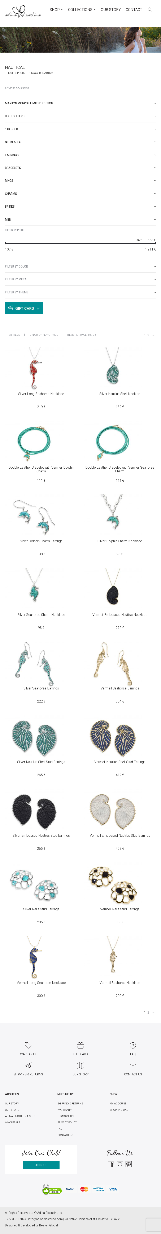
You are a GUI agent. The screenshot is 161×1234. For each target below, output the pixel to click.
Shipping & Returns (70, 1103)
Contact (134, 10)
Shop (56, 10)
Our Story (111, 10)
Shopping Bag (119, 1110)
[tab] (80, 103)
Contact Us (65, 1135)
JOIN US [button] (41, 1165)
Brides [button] (80, 206)
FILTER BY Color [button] (80, 266)
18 (89, 335)
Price (54, 335)
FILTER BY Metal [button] (80, 279)
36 (94, 335)
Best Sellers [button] (80, 116)
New (46, 335)
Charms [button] (80, 194)
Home (10, 73)
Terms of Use (66, 1116)
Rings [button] (80, 181)
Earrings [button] (80, 155)
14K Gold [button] (80, 129)
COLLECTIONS (82, 10)
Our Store (12, 1110)
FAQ (59, 1129)
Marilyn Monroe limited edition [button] (80, 103)
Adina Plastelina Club (20, 1116)
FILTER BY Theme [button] (80, 292)
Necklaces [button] (80, 142)
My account (118, 1103)
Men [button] (80, 219)
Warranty (64, 1110)
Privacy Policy (67, 1122)
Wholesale (12, 1122)
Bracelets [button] (80, 168)
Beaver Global (48, 1225)
